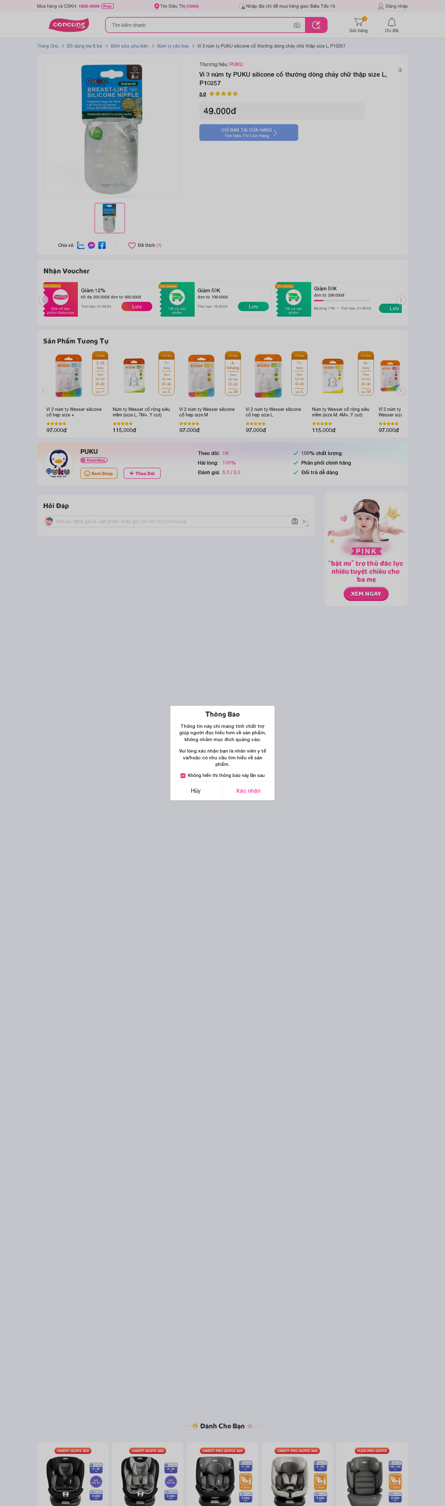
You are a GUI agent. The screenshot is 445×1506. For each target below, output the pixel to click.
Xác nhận (248, 790)
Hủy (196, 790)
